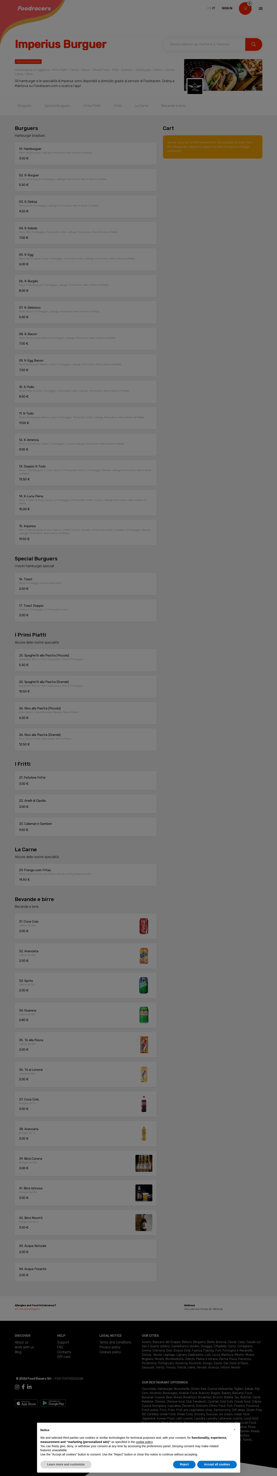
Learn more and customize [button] (66, 1464)
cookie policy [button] (144, 1442)
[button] (234, 1429)
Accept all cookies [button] (217, 1464)
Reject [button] (184, 1464)
